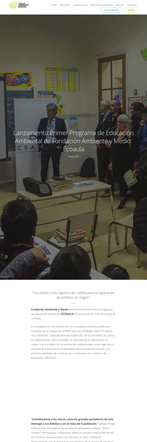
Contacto (132, 5)
